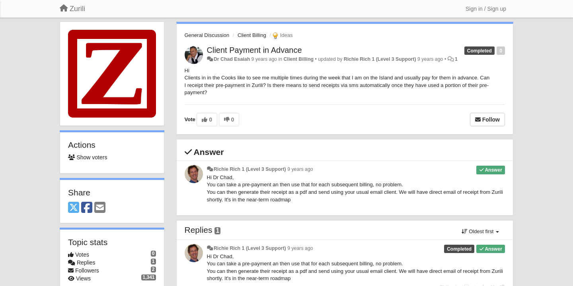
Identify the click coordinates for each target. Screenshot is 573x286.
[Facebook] (86, 208)
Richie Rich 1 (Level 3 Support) (380, 59)
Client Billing (252, 35)
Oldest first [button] (480, 231)
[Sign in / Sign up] (485, 8)
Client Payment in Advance (254, 50)
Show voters (87, 157)
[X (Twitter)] (73, 208)
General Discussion (207, 35)
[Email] (99, 208)
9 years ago (300, 169)
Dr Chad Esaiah (232, 59)
